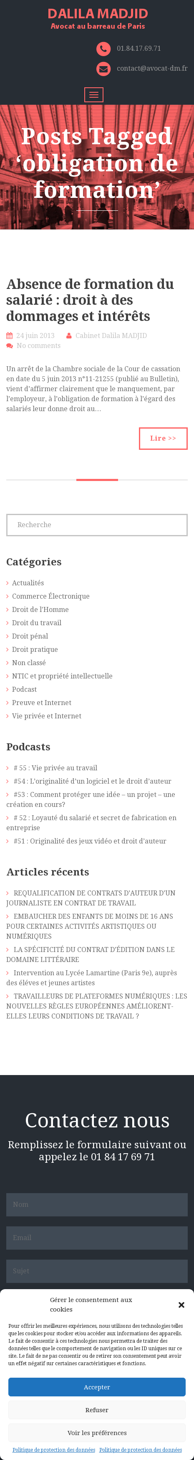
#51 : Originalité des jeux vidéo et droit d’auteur (90, 841)
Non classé (29, 663)
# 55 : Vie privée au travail (55, 768)
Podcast (24, 689)
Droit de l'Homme (40, 610)
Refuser (97, 1410)
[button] (181, 1305)
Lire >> (163, 438)
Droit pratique (35, 650)
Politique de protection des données (54, 1450)
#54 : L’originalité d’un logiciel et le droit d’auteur (92, 781)
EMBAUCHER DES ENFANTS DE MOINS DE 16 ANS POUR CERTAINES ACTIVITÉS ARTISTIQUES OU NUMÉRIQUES (89, 926)
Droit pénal (30, 636)
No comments (38, 346)
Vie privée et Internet (46, 716)
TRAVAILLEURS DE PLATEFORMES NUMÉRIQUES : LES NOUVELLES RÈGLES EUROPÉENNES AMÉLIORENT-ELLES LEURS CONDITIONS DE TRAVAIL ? (96, 1006)
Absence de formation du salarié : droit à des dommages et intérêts (90, 300)
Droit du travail (36, 623)
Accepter (97, 1387)
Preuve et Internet (41, 703)
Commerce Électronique (51, 596)
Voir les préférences (97, 1433)
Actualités (28, 583)
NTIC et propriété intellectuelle (62, 676)
